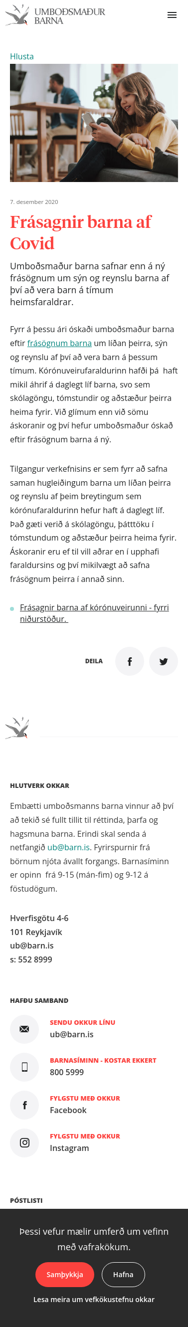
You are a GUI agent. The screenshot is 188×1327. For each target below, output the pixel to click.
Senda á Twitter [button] (163, 661)
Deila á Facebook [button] (129, 661)
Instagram (69, 1147)
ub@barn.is (68, 847)
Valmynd (172, 15)
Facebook (68, 1110)
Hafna (123, 1274)
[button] (22, 56)
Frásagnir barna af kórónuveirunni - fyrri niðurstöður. (94, 613)
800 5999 (67, 1072)
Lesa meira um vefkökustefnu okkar (94, 1299)
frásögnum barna (59, 343)
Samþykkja (64, 1274)
